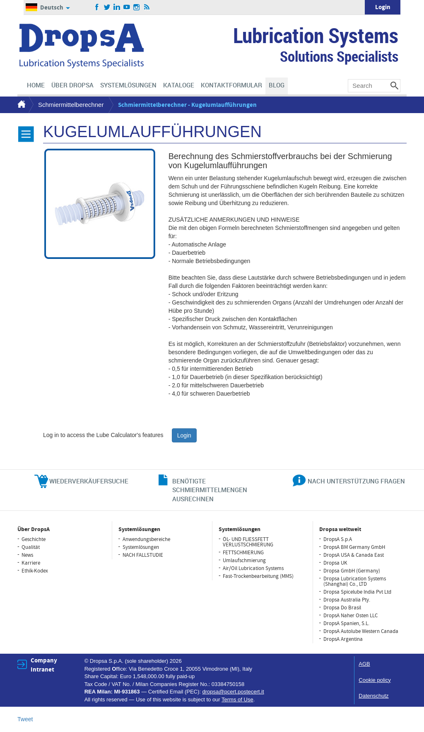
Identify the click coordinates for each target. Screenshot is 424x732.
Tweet (25, 719)
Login (382, 7)
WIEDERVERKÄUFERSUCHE (88, 481)
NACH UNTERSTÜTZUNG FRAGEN (356, 481)
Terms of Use (237, 699)
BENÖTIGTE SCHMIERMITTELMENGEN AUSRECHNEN (209, 490)
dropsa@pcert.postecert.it (233, 692)
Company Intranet (44, 665)
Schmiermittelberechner (71, 104)
